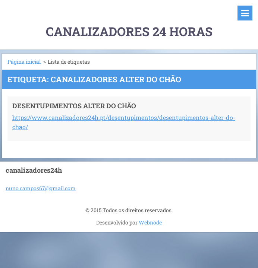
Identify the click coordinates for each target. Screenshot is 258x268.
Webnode (150, 222)
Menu (244, 13)
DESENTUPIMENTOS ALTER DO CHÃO (74, 105)
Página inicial (24, 61)
